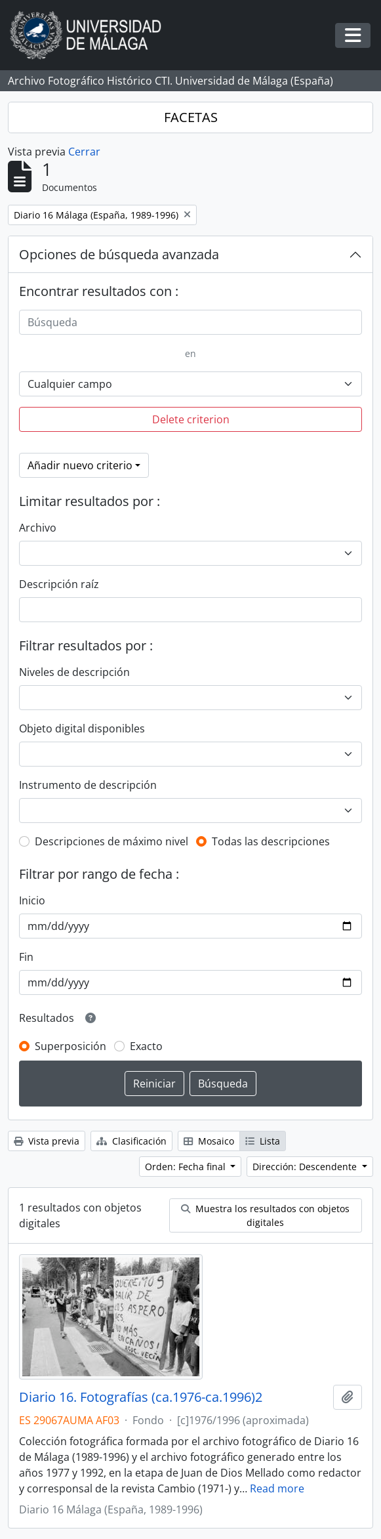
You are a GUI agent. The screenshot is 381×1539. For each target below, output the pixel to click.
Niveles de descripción (74, 672)
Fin (26, 957)
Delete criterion (191, 419)
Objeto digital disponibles (82, 728)
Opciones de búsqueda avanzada (119, 254)
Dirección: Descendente (305, 1166)
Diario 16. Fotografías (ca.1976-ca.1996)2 (140, 1397)
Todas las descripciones (271, 841)
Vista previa (46, 1141)
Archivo (37, 527)
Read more (277, 1488)
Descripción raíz (59, 584)
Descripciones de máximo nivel (111, 841)
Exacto (146, 1046)
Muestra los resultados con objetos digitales (265, 1215)
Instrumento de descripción (88, 785)
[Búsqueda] (190, 322)
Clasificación (131, 1141)
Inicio (32, 900)
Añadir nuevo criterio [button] (80, 465)
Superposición (70, 1046)
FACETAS (191, 117)
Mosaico (209, 1141)
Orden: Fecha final (186, 1166)
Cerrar (84, 151)
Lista (262, 1141)
